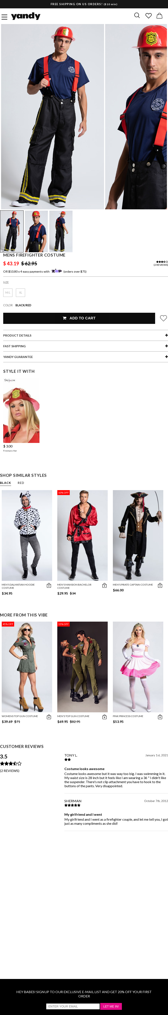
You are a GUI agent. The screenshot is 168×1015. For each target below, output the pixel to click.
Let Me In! (111, 1006)
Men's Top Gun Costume (73, 716)
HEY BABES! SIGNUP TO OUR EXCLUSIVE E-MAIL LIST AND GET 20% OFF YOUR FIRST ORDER (84, 994)
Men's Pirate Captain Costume (133, 584)
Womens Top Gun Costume (20, 716)
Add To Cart (79, 318)
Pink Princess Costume (128, 716)
